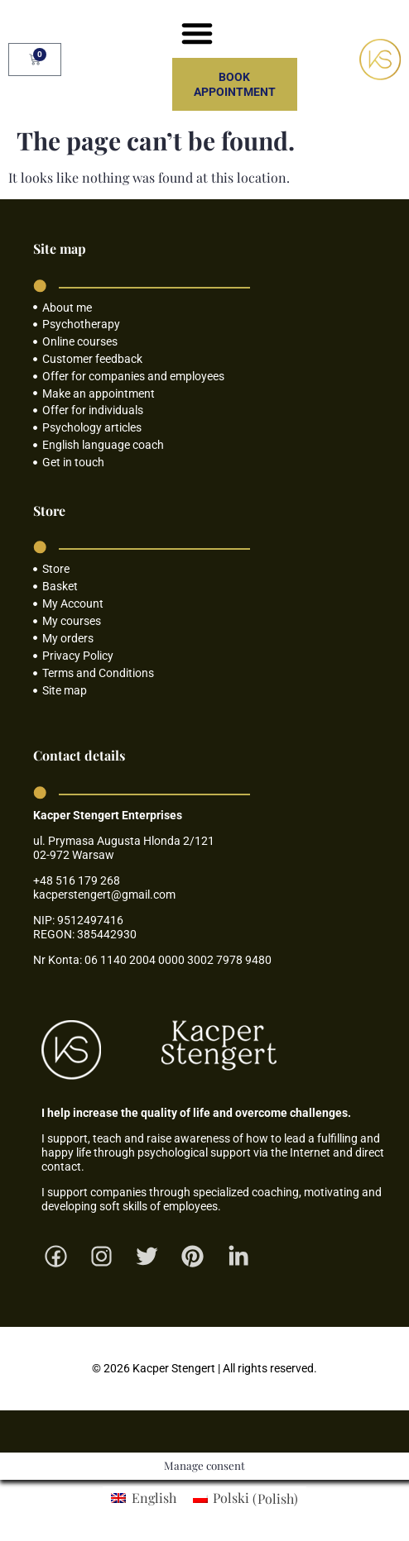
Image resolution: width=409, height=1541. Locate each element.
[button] (197, 33)
